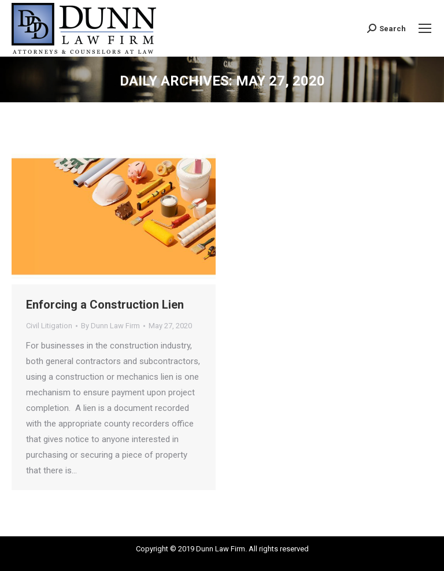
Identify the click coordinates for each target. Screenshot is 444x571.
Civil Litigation (49, 325)
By (110, 325)
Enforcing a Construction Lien (105, 305)
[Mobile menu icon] (424, 28)
